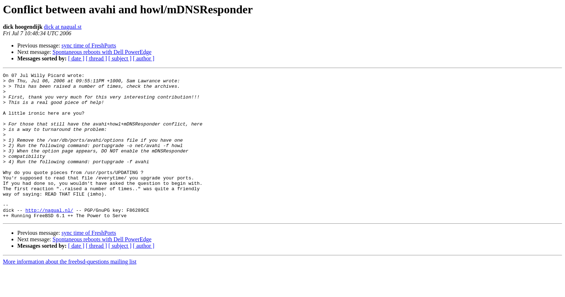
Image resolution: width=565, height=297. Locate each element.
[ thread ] (96, 58)
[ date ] (76, 58)
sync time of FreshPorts (89, 45)
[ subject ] (120, 58)
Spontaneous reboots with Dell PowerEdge (102, 52)
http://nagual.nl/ (49, 238)
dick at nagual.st (62, 27)
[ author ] (144, 58)
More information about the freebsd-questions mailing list (70, 291)
